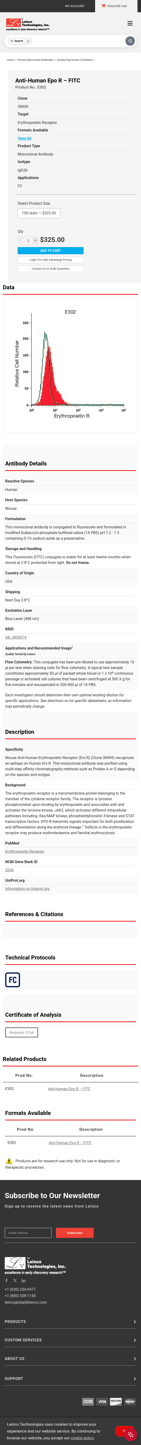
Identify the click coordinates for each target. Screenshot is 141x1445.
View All (24, 138)
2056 (9, 870)
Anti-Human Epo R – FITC (69, 1089)
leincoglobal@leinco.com (26, 1302)
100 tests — (39, 211)
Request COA (21, 1032)
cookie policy (82, 1438)
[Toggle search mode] (20, 41)
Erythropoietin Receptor (24, 851)
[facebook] (6, 1280)
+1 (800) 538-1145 (20, 1296)
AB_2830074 (16, 637)
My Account (75, 6)
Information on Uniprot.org (27, 888)
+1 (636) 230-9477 (20, 1289)
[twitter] (15, 1280)
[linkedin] (23, 1280)
